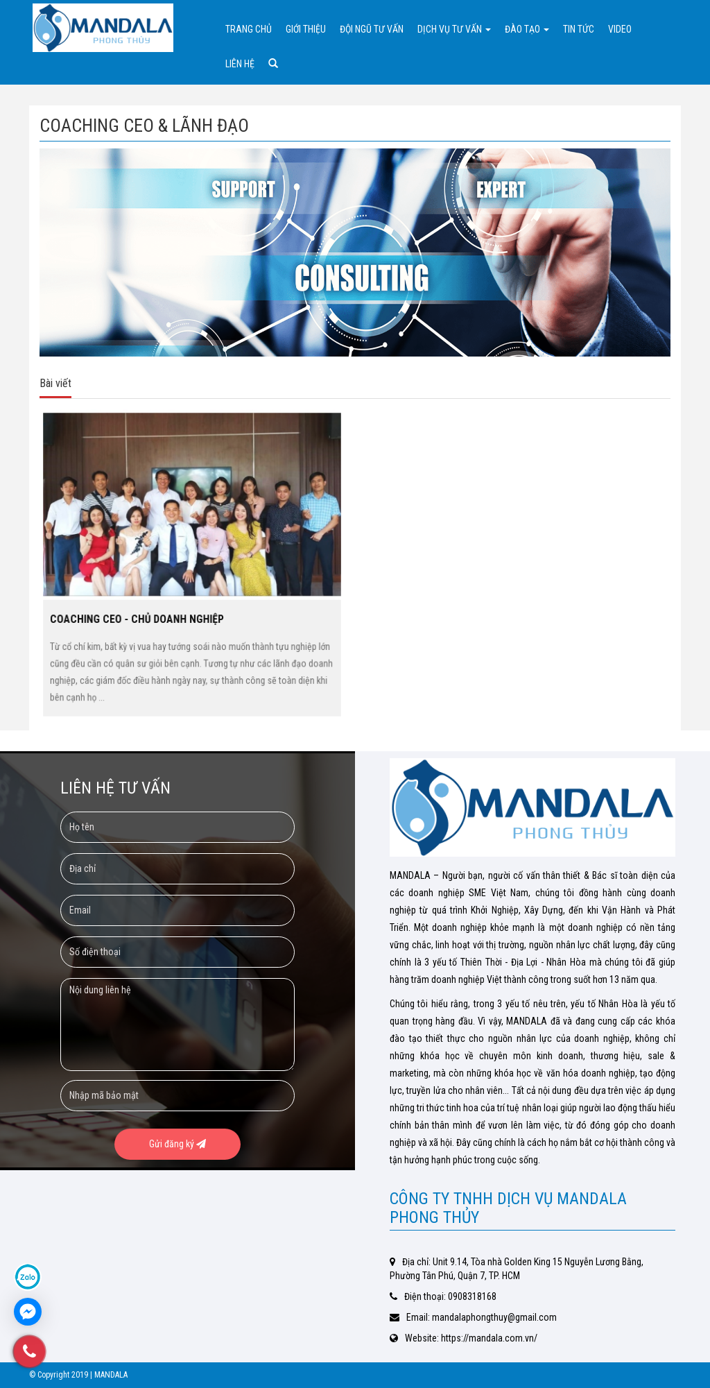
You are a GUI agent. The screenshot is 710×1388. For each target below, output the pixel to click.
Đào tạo (527, 29)
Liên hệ (239, 63)
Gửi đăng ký (177, 1143)
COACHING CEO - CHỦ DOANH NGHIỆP (145, 611)
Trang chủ (248, 29)
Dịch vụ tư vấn (454, 29)
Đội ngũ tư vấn (372, 29)
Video (620, 29)
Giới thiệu (306, 29)
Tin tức (578, 29)
